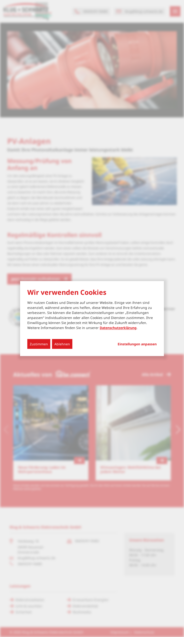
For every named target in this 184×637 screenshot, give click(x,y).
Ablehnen (62, 343)
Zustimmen (39, 343)
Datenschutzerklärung (118, 327)
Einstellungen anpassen (137, 343)
